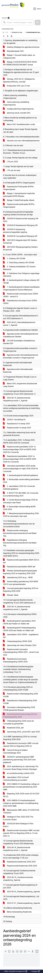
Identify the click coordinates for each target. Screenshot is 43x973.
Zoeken (4, 18)
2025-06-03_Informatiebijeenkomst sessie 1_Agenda (19, 323)
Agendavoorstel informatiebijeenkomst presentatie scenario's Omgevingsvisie (20, 356)
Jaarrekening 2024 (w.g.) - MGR (18, 577)
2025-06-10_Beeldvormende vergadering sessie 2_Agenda (16, 608)
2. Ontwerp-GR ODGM (14, 258)
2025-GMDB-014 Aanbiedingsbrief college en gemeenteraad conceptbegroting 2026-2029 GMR (20, 803)
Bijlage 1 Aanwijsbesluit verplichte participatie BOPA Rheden (19, 194)
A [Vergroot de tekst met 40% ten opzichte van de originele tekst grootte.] (11, 36)
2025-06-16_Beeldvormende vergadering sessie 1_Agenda (16, 848)
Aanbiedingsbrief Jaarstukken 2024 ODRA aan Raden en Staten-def (19, 622)
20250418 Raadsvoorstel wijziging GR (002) (20, 220)
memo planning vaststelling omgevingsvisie (16, 103)
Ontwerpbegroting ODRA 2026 (17, 641)
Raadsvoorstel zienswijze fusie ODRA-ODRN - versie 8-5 (21, 295)
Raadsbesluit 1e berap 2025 (16, 424)
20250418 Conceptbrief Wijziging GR (20, 236)
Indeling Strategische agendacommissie (21, 47)
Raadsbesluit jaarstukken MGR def (19, 567)
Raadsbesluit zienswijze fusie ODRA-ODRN (20, 302)
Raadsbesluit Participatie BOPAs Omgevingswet (18, 188)
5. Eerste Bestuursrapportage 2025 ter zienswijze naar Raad (20, 501)
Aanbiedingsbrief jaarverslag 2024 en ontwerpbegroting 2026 (20, 715)
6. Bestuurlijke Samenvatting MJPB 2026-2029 (19, 508)
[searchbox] (18, 22)
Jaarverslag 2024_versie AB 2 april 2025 (21, 732)
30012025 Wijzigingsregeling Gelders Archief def (20, 248)
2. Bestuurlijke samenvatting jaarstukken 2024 (21, 480)
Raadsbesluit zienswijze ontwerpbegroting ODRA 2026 (15, 660)
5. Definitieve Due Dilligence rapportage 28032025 (21, 274)
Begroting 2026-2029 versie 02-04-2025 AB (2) (21, 795)
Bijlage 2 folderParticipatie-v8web (18, 200)
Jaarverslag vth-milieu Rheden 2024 (19, 645)
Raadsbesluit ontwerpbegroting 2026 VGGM (20, 702)
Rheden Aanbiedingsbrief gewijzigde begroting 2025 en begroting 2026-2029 (20, 572)
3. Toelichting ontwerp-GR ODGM (18, 263)
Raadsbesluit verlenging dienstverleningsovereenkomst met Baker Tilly (20, 543)
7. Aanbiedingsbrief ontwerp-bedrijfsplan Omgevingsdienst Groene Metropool (21, 288)
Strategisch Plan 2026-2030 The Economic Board (18, 818)
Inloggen (35, 971)
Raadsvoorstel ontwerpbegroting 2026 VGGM (20, 695)
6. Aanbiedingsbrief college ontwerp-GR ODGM (21, 281)
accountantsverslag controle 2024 (18, 773)
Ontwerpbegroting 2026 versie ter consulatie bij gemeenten (18, 722)
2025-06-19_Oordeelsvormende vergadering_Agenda (18, 878)
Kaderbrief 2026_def (13, 728)
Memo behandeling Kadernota (17, 912)
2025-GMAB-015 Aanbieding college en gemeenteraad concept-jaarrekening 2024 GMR (21, 787)
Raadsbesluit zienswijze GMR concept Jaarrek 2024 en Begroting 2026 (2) (20, 744)
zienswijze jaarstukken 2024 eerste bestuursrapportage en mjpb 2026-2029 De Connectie (20, 468)
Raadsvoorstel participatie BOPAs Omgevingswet (19, 205)
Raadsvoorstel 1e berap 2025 (17, 428)
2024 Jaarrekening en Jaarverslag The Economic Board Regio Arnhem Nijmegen (20, 767)
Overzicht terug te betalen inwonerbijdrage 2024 (15, 751)
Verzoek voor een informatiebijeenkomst (21, 141)
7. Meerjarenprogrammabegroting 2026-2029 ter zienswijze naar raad (21, 514)
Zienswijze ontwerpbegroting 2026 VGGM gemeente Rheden (19, 708)
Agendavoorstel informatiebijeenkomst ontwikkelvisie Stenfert (20, 335)
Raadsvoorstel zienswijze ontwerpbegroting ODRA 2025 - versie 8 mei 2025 (21, 652)
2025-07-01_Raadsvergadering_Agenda (21, 903)
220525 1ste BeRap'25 (14, 420)
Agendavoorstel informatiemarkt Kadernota (18, 370)
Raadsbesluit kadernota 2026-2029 (19, 862)
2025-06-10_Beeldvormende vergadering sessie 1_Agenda (16, 399)
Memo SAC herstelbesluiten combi (19, 124)
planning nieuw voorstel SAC (17, 113)
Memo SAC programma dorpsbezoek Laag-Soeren (20, 385)
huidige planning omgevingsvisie (18, 109)
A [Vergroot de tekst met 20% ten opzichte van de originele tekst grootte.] (7, 36)
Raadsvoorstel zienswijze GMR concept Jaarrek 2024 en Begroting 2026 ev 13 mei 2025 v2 (21, 833)
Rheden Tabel (10, 595)
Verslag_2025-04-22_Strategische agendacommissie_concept (19, 80)
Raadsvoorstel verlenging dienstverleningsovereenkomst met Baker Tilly (20, 533)
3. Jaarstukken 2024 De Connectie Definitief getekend (19, 487)
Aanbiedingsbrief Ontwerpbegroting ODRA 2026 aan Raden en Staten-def (19, 629)
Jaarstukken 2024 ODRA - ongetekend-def (21, 636)
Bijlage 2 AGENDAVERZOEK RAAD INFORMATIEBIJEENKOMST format (20, 63)
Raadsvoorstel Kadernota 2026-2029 (20, 866)
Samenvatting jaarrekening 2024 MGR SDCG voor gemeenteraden (20, 583)
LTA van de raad (11, 170)
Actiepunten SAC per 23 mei (16, 86)
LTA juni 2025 (10, 162)
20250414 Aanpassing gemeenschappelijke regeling (15, 230)
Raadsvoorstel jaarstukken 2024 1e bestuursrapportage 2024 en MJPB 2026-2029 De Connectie (19, 449)
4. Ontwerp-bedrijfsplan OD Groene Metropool (19, 268)
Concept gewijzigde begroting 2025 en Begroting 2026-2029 (20, 589)
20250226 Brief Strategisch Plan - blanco (18, 825)
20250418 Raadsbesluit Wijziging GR (20, 225)
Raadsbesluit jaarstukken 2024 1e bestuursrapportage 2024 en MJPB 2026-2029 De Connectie (19, 459)
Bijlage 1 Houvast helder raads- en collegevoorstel (19, 56)
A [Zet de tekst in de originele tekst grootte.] (3, 36)
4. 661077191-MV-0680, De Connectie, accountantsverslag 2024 (21, 494)
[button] (37, 22)
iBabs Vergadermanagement (15, 971)
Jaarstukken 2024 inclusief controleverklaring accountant (16, 778)
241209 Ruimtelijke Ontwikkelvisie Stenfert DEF (19, 342)
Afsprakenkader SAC (13, 51)
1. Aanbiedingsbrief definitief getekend (20, 475)
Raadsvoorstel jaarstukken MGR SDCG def (21, 561)
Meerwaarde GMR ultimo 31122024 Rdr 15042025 (21, 811)
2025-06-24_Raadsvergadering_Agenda (21, 892)
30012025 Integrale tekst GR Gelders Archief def (20, 241)
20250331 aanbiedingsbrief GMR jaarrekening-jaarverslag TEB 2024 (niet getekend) (19, 759)
